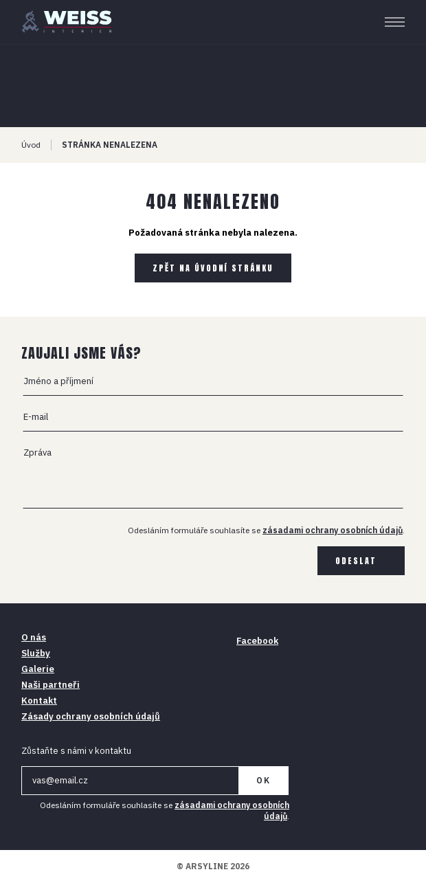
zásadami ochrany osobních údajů (332, 530)
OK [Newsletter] (263, 780)
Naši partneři (50, 685)
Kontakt (39, 700)
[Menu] (395, 22)
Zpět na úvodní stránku (213, 268)
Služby (35, 653)
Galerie (37, 669)
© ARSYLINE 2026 (213, 866)
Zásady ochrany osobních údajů (90, 716)
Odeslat (356, 561)
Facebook (257, 641)
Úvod (31, 144)
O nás (33, 637)
